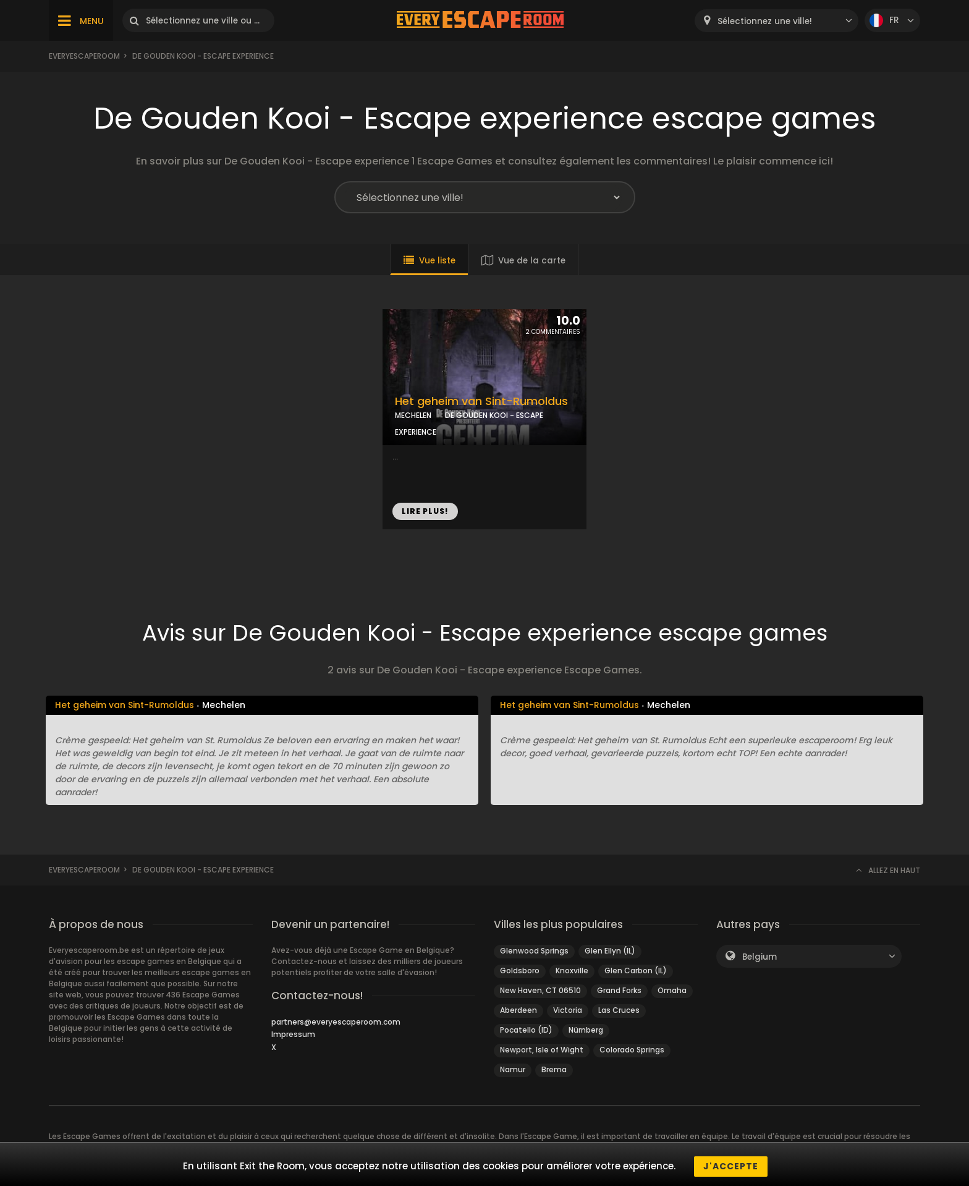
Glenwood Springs (534, 950)
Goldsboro (520, 970)
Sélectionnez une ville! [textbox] (764, 21)
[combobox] (776, 20)
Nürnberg (586, 1030)
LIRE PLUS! (425, 511)
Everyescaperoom (84, 56)
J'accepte (730, 1166)
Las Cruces (619, 1010)
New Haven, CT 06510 (540, 990)
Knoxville (572, 970)
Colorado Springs (631, 1049)
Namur (512, 1069)
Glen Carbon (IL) (635, 970)
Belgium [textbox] (759, 957)
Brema (554, 1069)
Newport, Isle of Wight (541, 1049)
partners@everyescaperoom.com (335, 1022)
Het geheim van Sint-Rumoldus (481, 401)
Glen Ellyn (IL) (610, 950)
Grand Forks (619, 990)
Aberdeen (518, 1010)
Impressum (293, 1034)
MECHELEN (413, 415)
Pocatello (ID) (526, 1030)
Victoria (567, 1010)
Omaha (672, 990)
